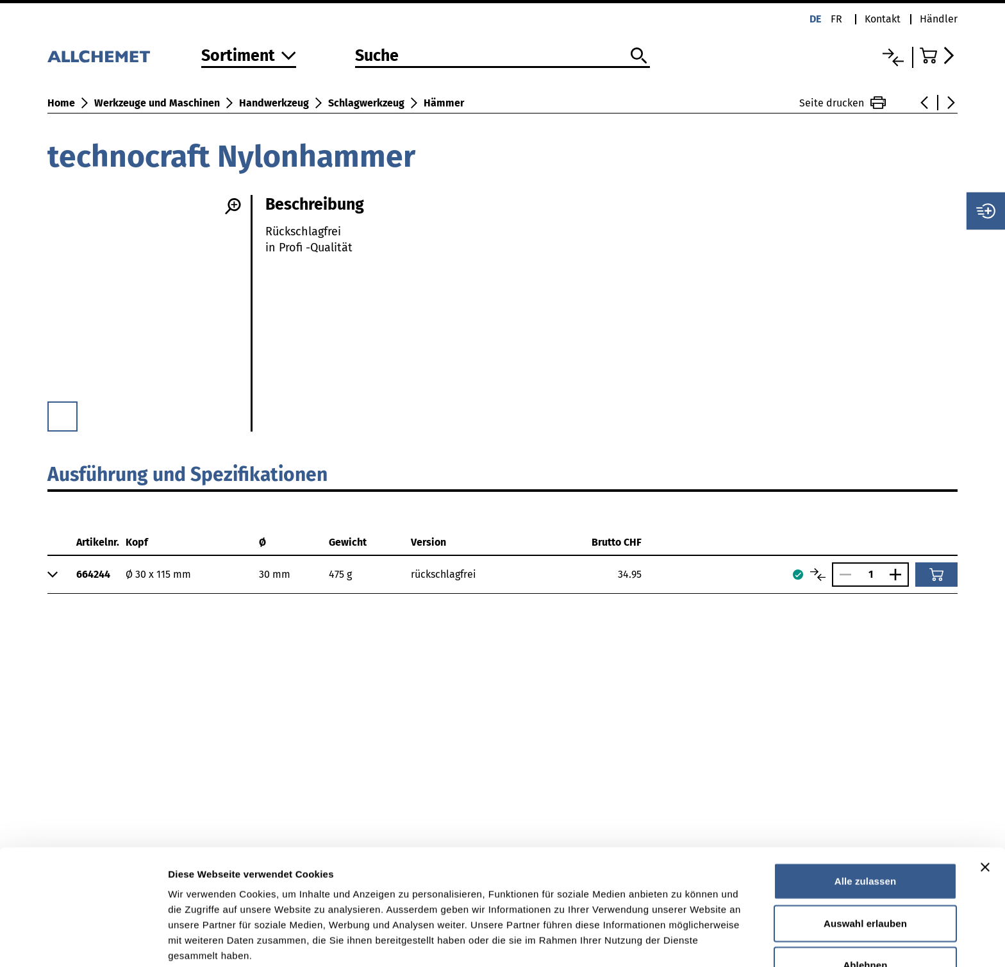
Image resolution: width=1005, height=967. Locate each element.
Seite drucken (842, 102)
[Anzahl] (870, 574)
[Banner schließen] (985, 796)
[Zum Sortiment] (248, 57)
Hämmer (444, 103)
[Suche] (502, 56)
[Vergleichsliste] (893, 57)
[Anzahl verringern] (842, 574)
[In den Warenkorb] (936, 574)
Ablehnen (865, 894)
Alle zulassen (865, 810)
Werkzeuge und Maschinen (157, 103)
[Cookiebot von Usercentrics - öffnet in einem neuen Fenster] (83, 942)
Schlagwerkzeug (366, 103)
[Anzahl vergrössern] (899, 574)
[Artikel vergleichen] (818, 574)
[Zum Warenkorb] (939, 55)
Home (61, 103)
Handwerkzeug (274, 103)
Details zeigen (681, 941)
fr (836, 19)
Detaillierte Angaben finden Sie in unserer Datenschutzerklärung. (326, 900)
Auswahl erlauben (865, 852)
